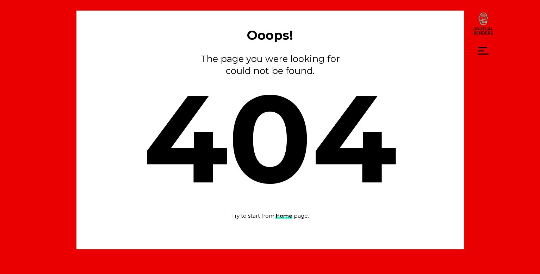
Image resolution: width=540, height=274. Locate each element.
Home (284, 215)
